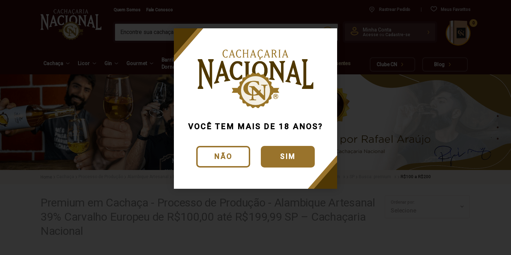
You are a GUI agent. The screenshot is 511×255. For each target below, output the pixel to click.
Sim (288, 156)
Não (223, 156)
